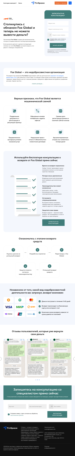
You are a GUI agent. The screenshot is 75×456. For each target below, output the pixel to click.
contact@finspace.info (49, 429)
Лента (20, 3)
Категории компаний (10, 3)
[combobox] (49, 35)
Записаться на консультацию (53, 222)
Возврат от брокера (61, 3)
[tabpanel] (14, 359)
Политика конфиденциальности (49, 447)
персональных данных (59, 40)
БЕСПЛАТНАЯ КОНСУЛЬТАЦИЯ (57, 414)
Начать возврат (58, 45)
